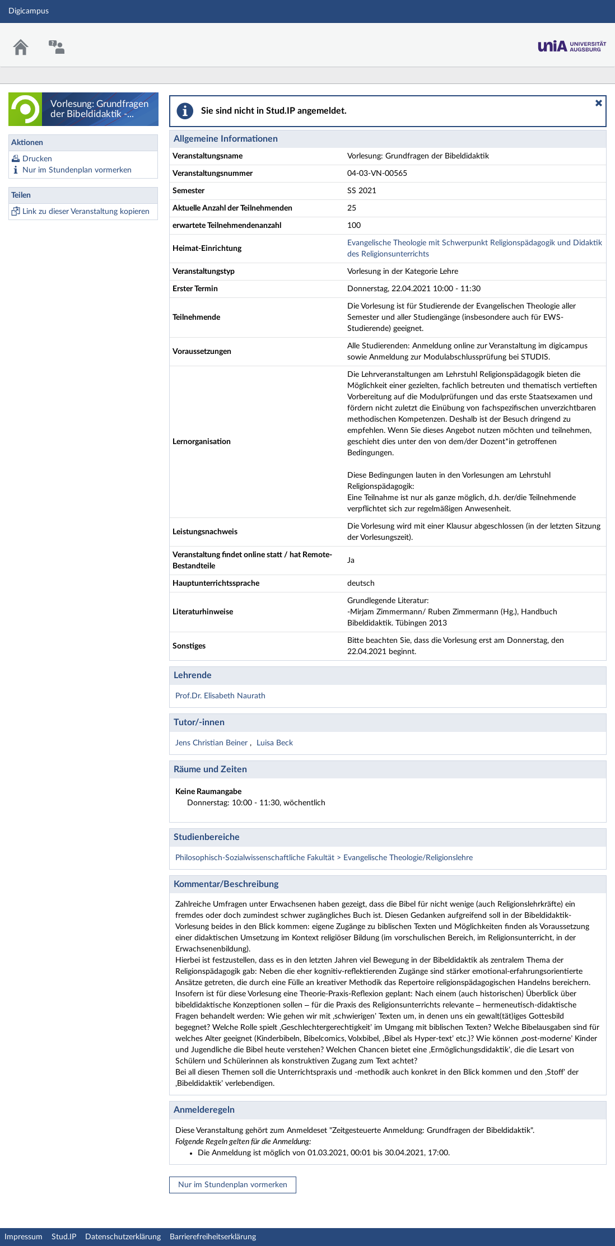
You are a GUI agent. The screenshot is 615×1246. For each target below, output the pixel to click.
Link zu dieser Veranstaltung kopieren (86, 212)
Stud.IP (64, 1237)
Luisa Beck (275, 743)
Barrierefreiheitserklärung (213, 1237)
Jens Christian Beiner (212, 743)
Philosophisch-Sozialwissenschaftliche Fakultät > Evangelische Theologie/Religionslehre (324, 858)
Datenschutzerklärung (123, 1237)
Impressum (23, 1237)
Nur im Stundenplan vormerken (77, 170)
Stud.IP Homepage (571, 37)
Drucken (37, 159)
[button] (598, 103)
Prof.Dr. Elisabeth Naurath (220, 696)
